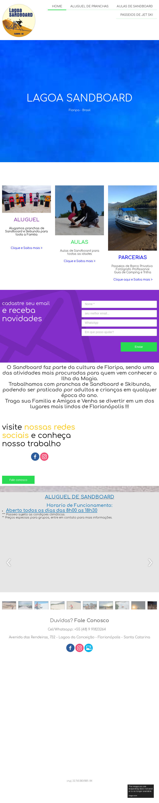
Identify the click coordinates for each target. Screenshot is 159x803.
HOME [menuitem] (57, 6)
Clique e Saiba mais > (26, 248)
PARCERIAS (132, 257)
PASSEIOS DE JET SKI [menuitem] (136, 14)
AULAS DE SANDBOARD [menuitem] (135, 6)
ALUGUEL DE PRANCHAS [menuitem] (89, 6)
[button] (18, 480)
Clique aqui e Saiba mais (131, 279)
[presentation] (9, 562)
